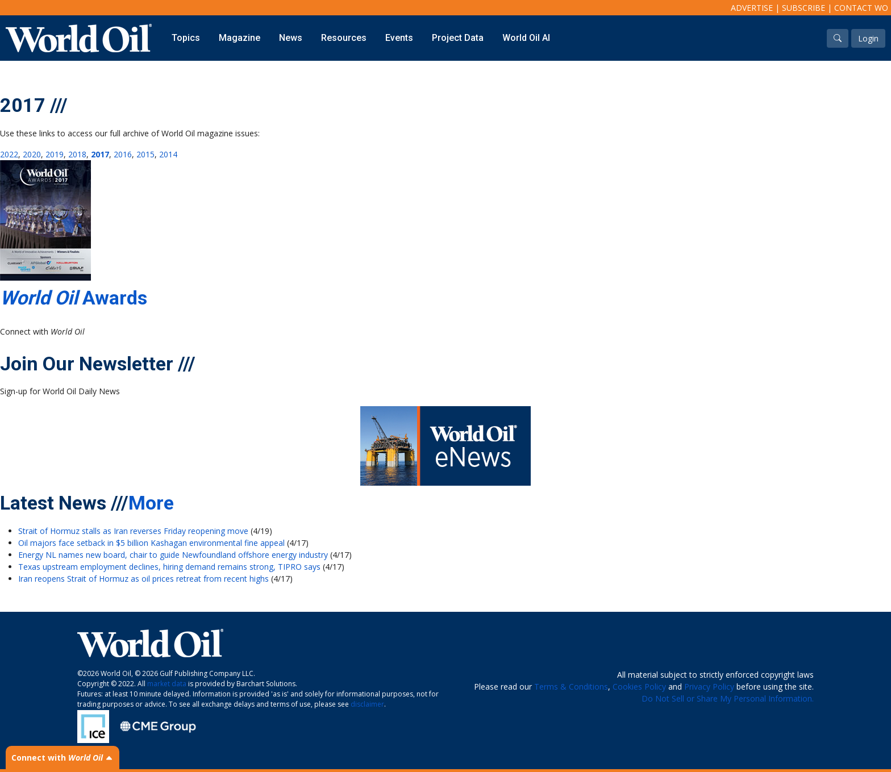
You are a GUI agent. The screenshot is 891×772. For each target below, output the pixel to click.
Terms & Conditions (571, 686)
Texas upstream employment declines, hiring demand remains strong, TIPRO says (169, 566)
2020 (32, 154)
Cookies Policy (639, 686)
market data (166, 683)
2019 (54, 154)
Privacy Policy (709, 686)
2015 (145, 154)
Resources (344, 37)
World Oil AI (526, 37)
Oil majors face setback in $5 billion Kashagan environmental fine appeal (151, 542)
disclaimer (367, 704)
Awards (73, 297)
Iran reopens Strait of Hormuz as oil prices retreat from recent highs (143, 578)
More (151, 502)
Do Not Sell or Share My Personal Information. (728, 698)
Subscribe (803, 7)
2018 (77, 154)
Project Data (458, 37)
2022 (9, 154)
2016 (123, 154)
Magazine (239, 37)
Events (399, 37)
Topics (186, 37)
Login (868, 38)
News (290, 37)
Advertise (752, 7)
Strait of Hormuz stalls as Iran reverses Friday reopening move (133, 530)
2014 (168, 154)
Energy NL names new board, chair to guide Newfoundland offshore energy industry (173, 554)
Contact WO (861, 7)
